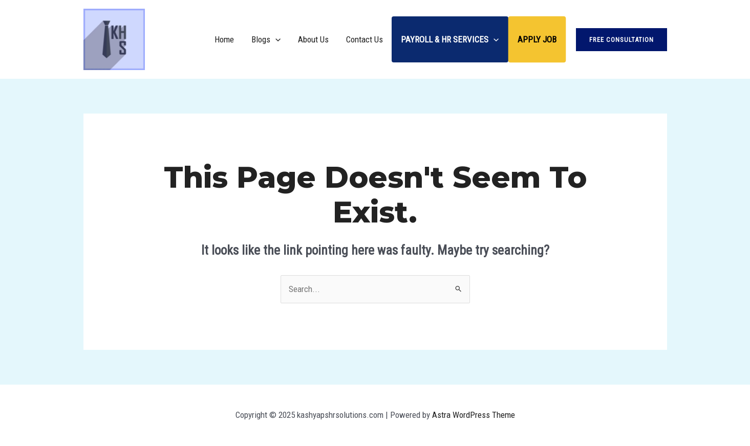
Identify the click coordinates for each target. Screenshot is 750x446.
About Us (313, 39)
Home (224, 39)
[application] (275, 39)
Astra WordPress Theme (473, 415)
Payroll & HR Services (450, 39)
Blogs (266, 39)
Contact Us (364, 39)
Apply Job (537, 39)
